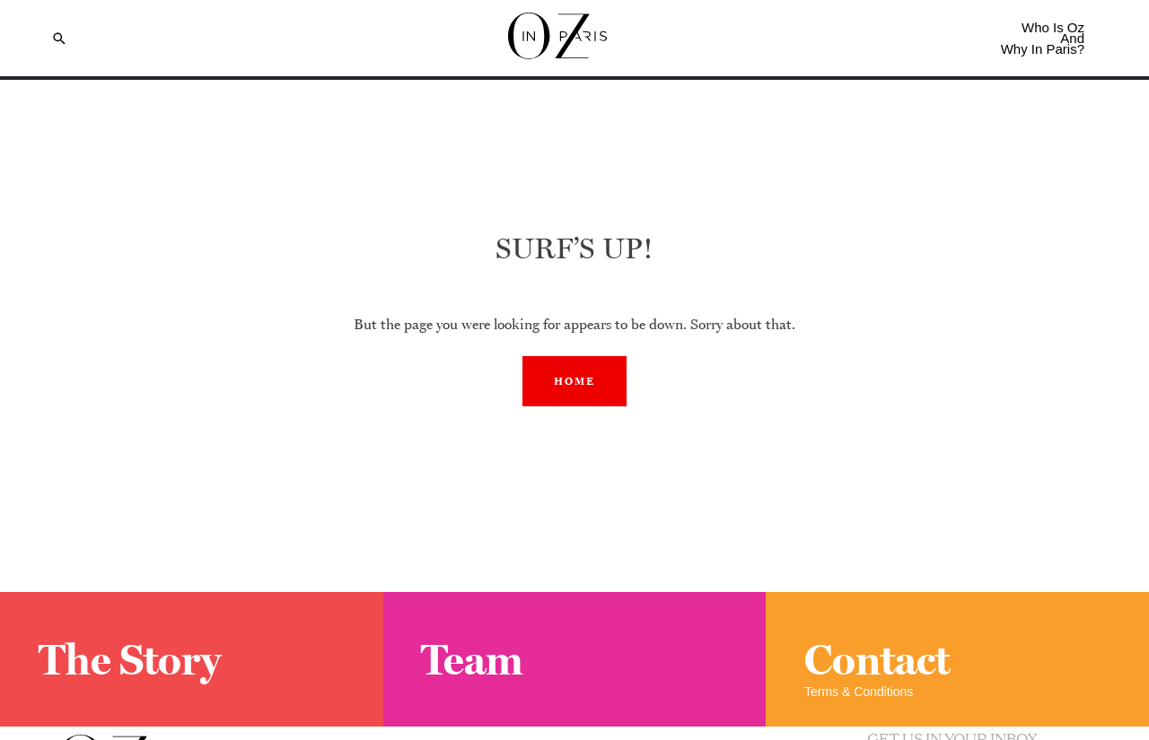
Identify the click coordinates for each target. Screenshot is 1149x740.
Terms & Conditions (858, 691)
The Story (130, 659)
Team (472, 659)
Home (574, 381)
